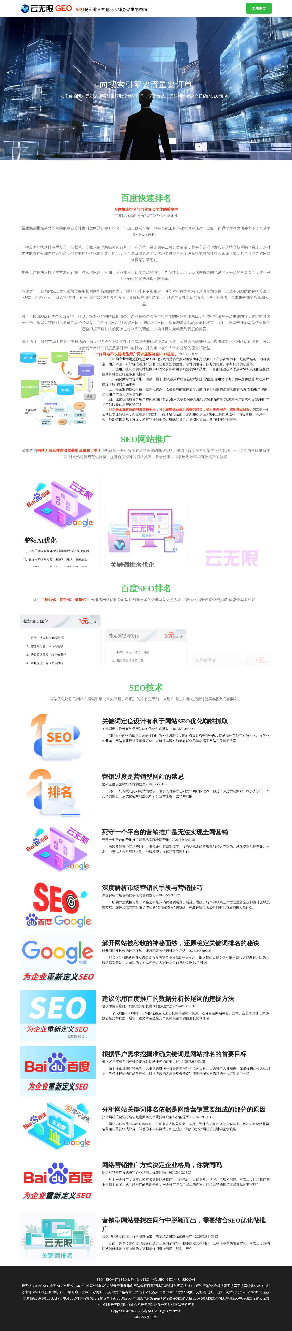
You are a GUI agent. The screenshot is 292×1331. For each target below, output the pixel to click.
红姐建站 (174, 1304)
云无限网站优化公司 (126, 1304)
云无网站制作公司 (154, 1304)
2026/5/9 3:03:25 (146, 1317)
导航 (184, 1304)
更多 (191, 1304)
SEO (151, 1311)
